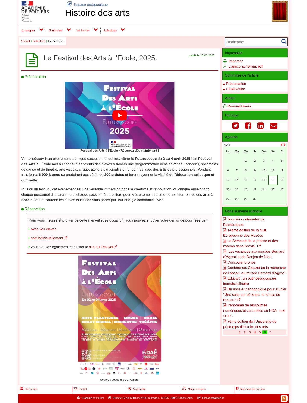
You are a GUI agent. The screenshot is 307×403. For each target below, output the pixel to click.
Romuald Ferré (239, 106)
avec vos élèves (43, 229)
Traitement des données (250, 389)
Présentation (236, 84)
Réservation (235, 89)
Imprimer (236, 61)
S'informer (56, 30)
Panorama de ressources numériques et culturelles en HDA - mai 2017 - (254, 310)
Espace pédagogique (86, 5)
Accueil (25, 41)
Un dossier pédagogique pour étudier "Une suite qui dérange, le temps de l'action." (254, 294)
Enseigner (28, 30)
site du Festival (101, 247)
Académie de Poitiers (93, 398)
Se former (83, 30)
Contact (80, 389)
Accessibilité (136, 389)
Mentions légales (193, 389)
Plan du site (28, 389)
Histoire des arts (97, 13)
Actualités (110, 30)
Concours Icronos (241, 262)
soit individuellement (47, 238)
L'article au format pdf (245, 66)
